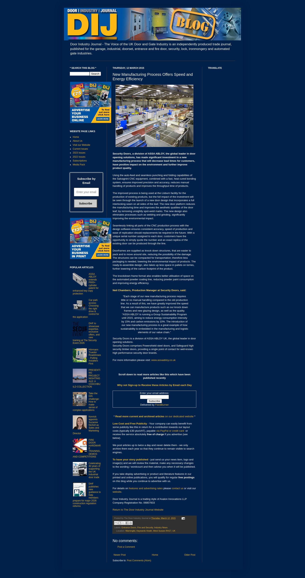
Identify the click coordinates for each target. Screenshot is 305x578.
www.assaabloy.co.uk (163, 360)
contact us (177, 488)
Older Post (189, 555)
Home (155, 555)
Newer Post (120, 555)
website (117, 491)
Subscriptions (80, 160)
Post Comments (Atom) (139, 560)
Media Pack (79, 164)
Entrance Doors (129, 527)
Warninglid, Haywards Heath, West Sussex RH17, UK (150, 531)
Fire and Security (145, 527)
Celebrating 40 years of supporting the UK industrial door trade (95, 470)
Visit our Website (81, 145)
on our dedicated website (179, 416)
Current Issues (80, 149)
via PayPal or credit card (170, 430)
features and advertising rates (146, 488)
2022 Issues (79, 156)
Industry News (160, 527)
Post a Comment (126, 547)
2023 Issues (79, 152)
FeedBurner (162, 404)
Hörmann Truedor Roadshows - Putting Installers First (95, 356)
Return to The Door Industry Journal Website (138, 509)
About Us (77, 141)
